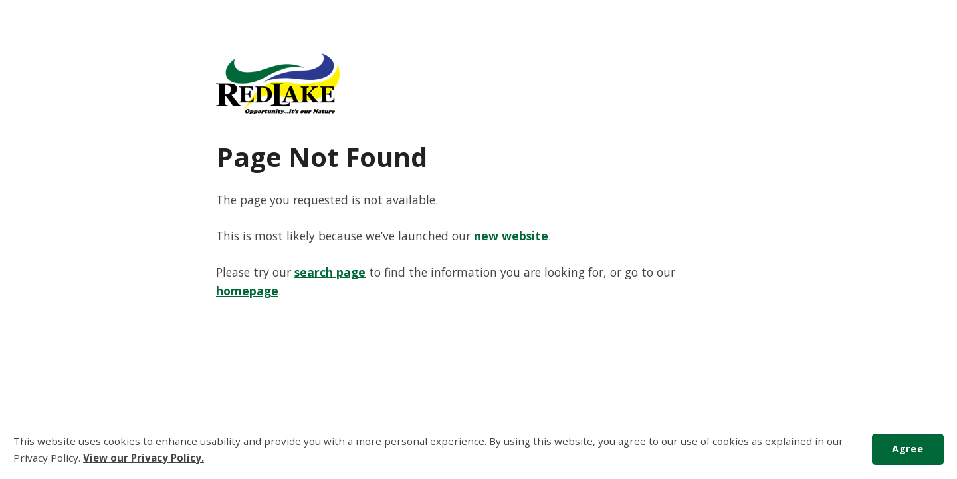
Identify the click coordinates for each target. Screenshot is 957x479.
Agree (907, 448)
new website (511, 235)
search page (330, 272)
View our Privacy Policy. (143, 457)
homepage (247, 291)
